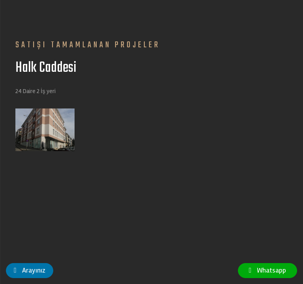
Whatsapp (267, 270)
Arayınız (29, 270)
